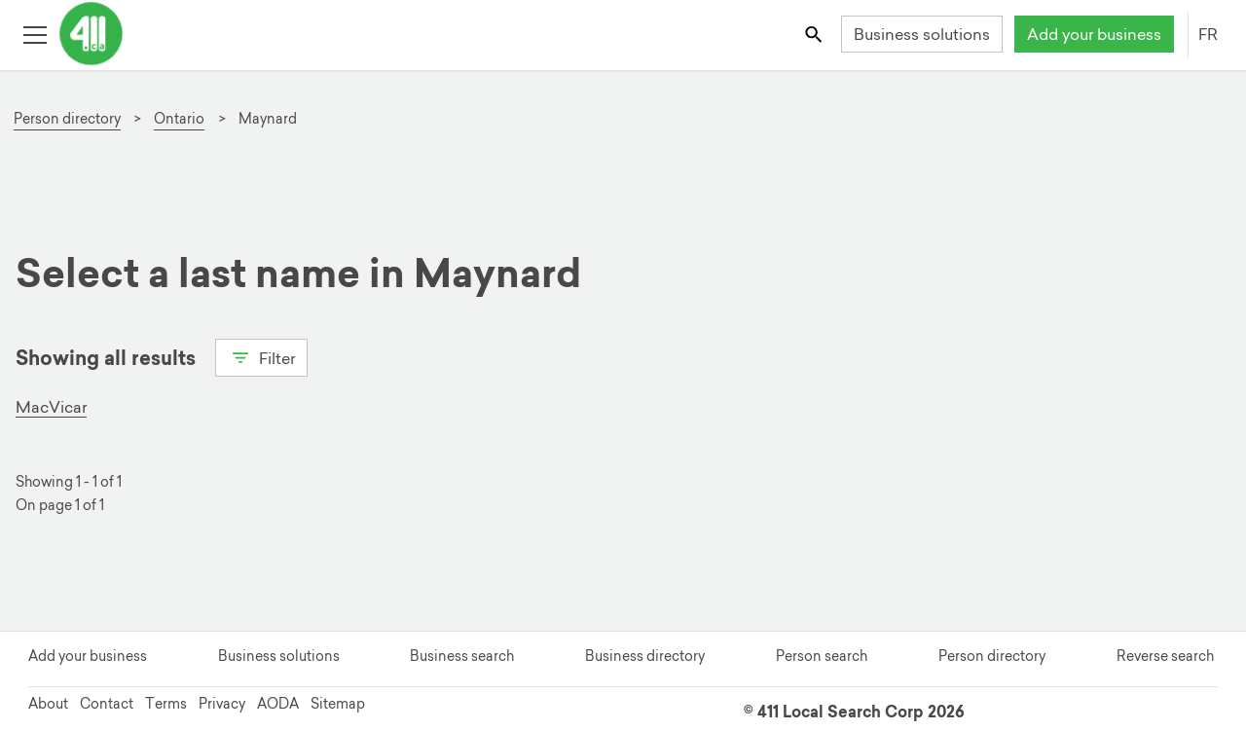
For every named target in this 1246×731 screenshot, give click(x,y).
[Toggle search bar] (815, 34)
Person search (821, 656)
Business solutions (922, 34)
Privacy (222, 704)
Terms (166, 704)
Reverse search (1165, 656)
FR (1208, 34)
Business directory (645, 656)
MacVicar (51, 407)
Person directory (991, 656)
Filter (261, 356)
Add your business (1094, 34)
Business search (462, 656)
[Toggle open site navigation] (35, 34)
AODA (278, 704)
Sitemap (338, 704)
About (48, 704)
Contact (106, 704)
